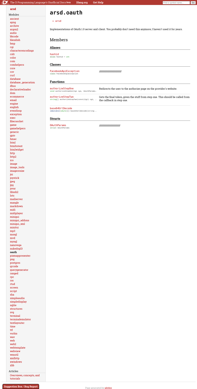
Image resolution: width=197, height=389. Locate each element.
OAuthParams (58, 125)
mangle (14, 202)
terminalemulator (20, 319)
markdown (16, 206)
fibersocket (16, 121)
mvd (12, 238)
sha (12, 294)
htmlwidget (17, 149)
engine (14, 103)
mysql (13, 241)
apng (13, 22)
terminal (15, 315)
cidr (12, 54)
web (12, 340)
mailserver (16, 199)
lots (12, 195)
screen (14, 287)
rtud (12, 284)
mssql (13, 234)
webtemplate (17, 347)
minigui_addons (19, 220)
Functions (57, 82)
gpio (12, 135)
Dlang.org (82, 2)
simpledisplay (18, 301)
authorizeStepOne (62, 88)
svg (12, 312)
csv (12, 71)
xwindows (16, 361)
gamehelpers (17, 128)
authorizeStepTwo (62, 97)
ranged (14, 273)
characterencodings (22, 50)
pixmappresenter (20, 255)
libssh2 (14, 192)
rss (12, 280)
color (13, 57)
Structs (55, 119)
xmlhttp (14, 358)
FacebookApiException (65, 71)
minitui (14, 227)
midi (12, 209)
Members (59, 39)
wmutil (14, 354)
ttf (11, 329)
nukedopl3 (16, 248)
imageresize (17, 170)
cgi (12, 47)
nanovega (15, 245)
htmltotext (16, 146)
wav (12, 337)
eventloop (16, 110)
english (14, 107)
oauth (13, 252)
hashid (54, 54)
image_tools (17, 167)
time (12, 326)
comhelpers (17, 64)
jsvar (13, 188)
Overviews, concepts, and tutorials (25, 377)
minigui (14, 216)
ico (12, 160)
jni (11, 174)
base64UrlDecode (61, 108)
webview (15, 351)
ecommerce (17, 96)
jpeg (12, 181)
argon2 (14, 29)
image (13, 163)
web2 (13, 344)
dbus (13, 85)
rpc (12, 276)
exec (13, 117)
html (13, 142)
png (12, 259)
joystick (14, 177)
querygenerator (19, 269)
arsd (58, 21)
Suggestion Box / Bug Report (21, 386)
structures (16, 308)
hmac (13, 139)
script (13, 291)
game (13, 124)
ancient (14, 18)
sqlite (13, 305)
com (12, 61)
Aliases (55, 48)
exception (16, 114)
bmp (12, 43)
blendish (15, 40)
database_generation (22, 82)
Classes (55, 65)
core (12, 68)
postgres (15, 262)
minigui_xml (17, 223)
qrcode (14, 266)
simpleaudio (17, 298)
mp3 (12, 230)
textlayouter (17, 322)
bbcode (14, 36)
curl (12, 75)
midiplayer (16, 213)
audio (13, 32)
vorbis (13, 333)
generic (14, 131)
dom (12, 93)
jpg (12, 185)
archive (14, 25)
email (13, 100)
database (15, 78)
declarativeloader (20, 89)
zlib (12, 365)
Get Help (98, 2)
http (12, 153)
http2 (13, 156)
